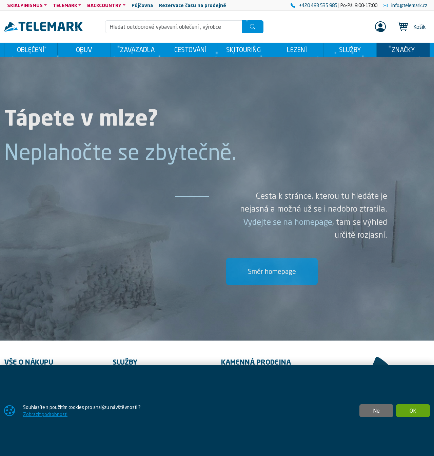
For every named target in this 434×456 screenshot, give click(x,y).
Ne (376, 410)
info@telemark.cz (405, 5)
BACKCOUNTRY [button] (104, 5)
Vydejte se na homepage (287, 222)
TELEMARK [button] (65, 5)
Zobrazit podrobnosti (45, 414)
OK (413, 410)
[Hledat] (252, 26)
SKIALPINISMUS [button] (25, 5)
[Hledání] (173, 26)
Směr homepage (272, 271)
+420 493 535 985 (314, 5)
